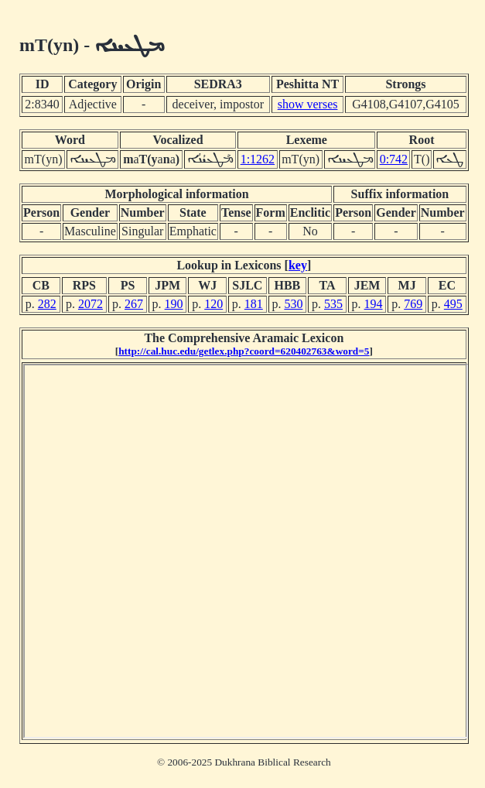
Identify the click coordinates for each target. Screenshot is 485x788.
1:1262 (258, 159)
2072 (90, 303)
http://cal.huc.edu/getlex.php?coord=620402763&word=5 (243, 351)
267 (134, 303)
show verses (308, 104)
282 (47, 303)
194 (373, 303)
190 (174, 303)
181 (253, 303)
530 (293, 303)
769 (413, 303)
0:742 (394, 159)
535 (333, 303)
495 (453, 303)
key (298, 265)
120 (213, 303)
